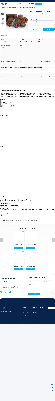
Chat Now (39, 3)
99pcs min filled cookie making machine (31, 220)
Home (14, 3)
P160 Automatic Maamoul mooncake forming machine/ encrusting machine (21, 245)
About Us (24, 3)
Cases (40, 309)
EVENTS (32, 3)
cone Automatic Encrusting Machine (7, 220)
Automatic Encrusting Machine (12, 7)
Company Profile (35, 309)
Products (17, 3)
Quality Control (34, 312)
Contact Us (28, 3)
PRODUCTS (5, 7)
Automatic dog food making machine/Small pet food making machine (10, 93)
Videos (21, 3)
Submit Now (33, 293)
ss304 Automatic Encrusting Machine (18, 220)
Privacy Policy (9, 322)
